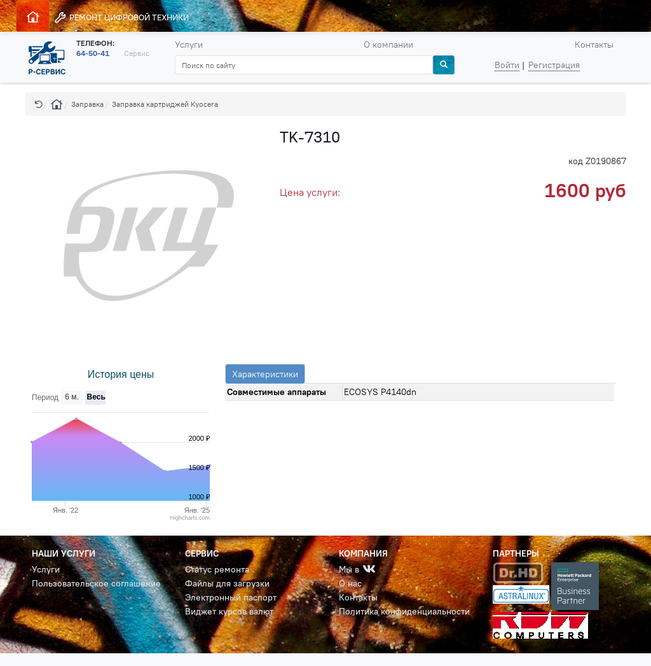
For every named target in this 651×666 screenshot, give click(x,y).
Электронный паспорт (231, 597)
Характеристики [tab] (265, 374)
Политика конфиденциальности (404, 611)
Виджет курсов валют (229, 611)
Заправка (87, 104)
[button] (39, 104)
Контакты (594, 44)
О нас (350, 583)
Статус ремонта (217, 569)
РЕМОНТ (121, 17)
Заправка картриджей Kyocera (165, 104)
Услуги (189, 44)
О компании (388, 44)
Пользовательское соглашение (96, 583)
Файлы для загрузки (227, 583)
